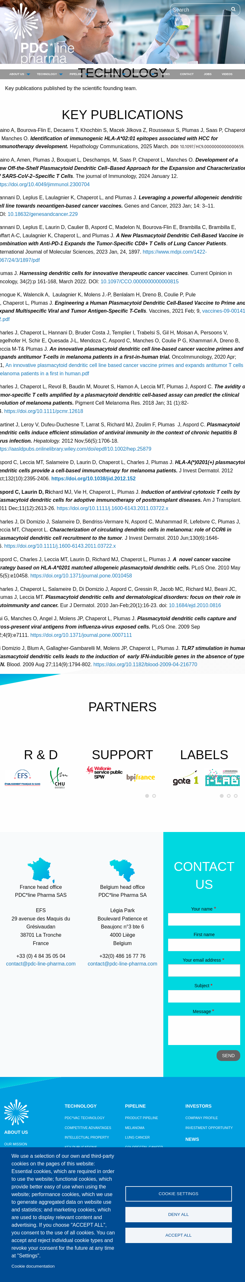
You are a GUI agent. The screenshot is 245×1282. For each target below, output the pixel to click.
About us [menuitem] (16, 74)
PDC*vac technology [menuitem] (85, 1118)
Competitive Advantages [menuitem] (88, 1128)
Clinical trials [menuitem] (107, 74)
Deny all (178, 1214)
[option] (22, 777)
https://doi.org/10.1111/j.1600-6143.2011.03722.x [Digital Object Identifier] (112, 508)
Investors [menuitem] (140, 74)
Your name (201, 909)
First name (204, 934)
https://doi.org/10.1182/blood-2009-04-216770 (145, 664)
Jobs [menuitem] (208, 74)
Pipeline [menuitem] (76, 74)
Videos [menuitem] (227, 74)
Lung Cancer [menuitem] (137, 1137)
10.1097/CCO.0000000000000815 (139, 281)
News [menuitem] (165, 74)
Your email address (202, 960)
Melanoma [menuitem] (135, 1128)
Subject (201, 985)
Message (202, 1011)
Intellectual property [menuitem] (87, 1137)
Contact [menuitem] (187, 74)
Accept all (178, 1235)
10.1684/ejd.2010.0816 (195, 605)
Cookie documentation (33, 1266)
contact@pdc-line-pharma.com (41, 963)
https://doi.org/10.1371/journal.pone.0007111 (81, 635)
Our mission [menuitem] (15, 1144)
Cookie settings (178, 1193)
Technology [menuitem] (47, 74)
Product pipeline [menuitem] (141, 1118)
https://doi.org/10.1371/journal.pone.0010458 (81, 575)
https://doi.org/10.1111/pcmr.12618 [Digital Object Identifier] (43, 411)
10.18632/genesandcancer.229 (43, 214)
